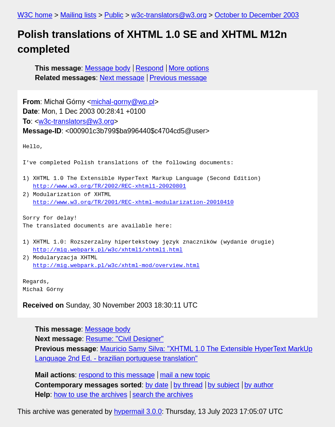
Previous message (178, 77)
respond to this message (116, 375)
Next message (122, 77)
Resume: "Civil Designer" (125, 338)
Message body (107, 68)
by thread (188, 385)
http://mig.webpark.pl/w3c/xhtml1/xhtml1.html (107, 250)
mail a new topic (185, 375)
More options (189, 68)
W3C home (34, 15)
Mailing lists (78, 15)
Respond (150, 68)
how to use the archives (90, 394)
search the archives (163, 394)
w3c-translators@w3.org (169, 15)
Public (113, 15)
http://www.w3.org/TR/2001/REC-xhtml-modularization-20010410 (133, 203)
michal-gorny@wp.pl (122, 101)
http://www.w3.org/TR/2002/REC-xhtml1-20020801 (109, 186)
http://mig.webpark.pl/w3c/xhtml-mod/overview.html (116, 266)
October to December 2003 (257, 15)
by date (156, 385)
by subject (223, 385)
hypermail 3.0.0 (137, 411)
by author (258, 385)
